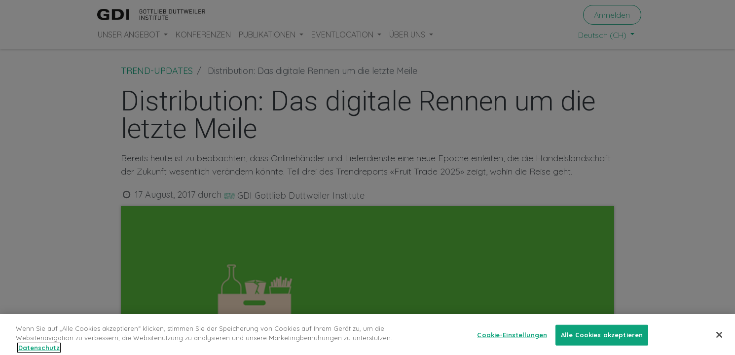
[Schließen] (719, 341)
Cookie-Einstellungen (512, 341)
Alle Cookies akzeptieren (602, 341)
